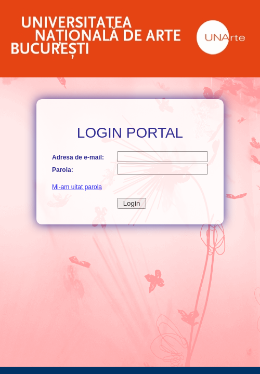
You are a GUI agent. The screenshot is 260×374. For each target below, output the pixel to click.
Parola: (62, 169)
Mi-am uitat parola (77, 187)
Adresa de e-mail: (78, 157)
